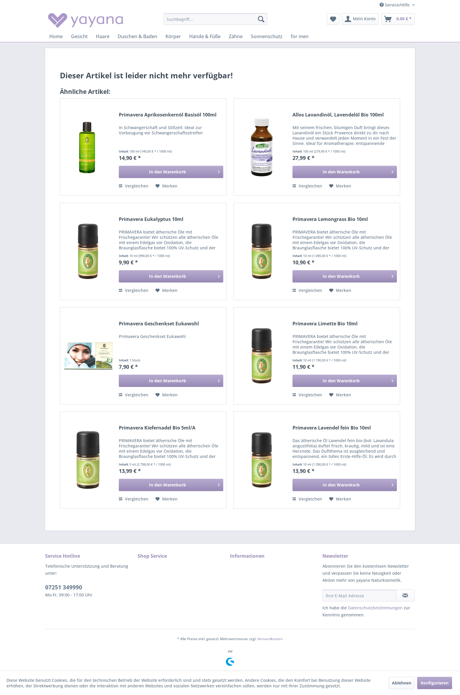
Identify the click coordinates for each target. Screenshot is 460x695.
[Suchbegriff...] (215, 19)
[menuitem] (215, 19)
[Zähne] (236, 36)
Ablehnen (401, 683)
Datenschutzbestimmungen (375, 608)
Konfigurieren (435, 683)
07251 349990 (63, 587)
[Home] (56, 36)
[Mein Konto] (360, 19)
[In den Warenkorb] (171, 172)
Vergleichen (133, 186)
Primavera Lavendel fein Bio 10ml (331, 428)
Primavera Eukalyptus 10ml (151, 219)
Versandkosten (270, 638)
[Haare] (103, 36)
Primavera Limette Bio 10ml (325, 324)
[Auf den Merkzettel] (166, 186)
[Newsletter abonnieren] (405, 595)
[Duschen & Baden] (137, 36)
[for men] (300, 36)
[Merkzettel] (333, 19)
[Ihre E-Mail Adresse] (359, 595)
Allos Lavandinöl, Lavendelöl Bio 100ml (338, 115)
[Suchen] (261, 19)
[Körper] (173, 36)
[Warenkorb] (398, 19)
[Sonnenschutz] (267, 36)
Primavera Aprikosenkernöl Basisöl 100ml (168, 115)
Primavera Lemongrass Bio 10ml (330, 219)
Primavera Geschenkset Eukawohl (159, 324)
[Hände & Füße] (205, 36)
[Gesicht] (79, 36)
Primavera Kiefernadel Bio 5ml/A (157, 428)
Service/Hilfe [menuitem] (395, 5)
